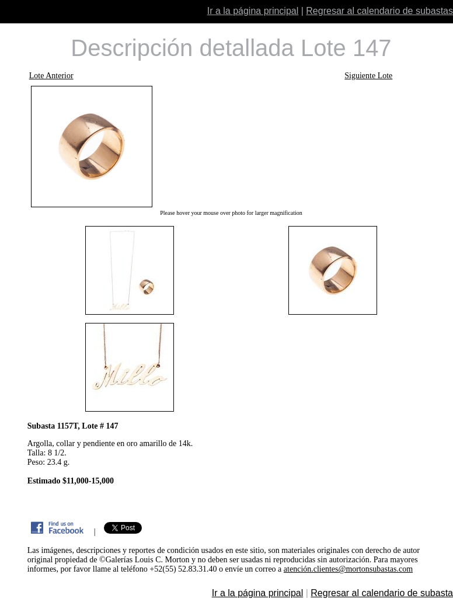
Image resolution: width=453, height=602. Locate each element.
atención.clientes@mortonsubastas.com (348, 569)
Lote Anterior (51, 75)
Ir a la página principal (253, 11)
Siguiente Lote (368, 75)
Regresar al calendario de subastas (379, 11)
